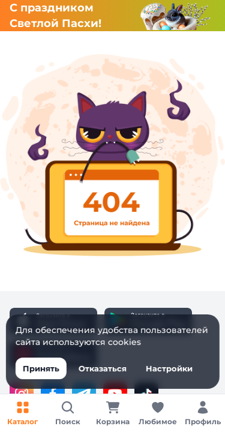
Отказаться (102, 368)
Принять (40, 368)
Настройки (168, 368)
